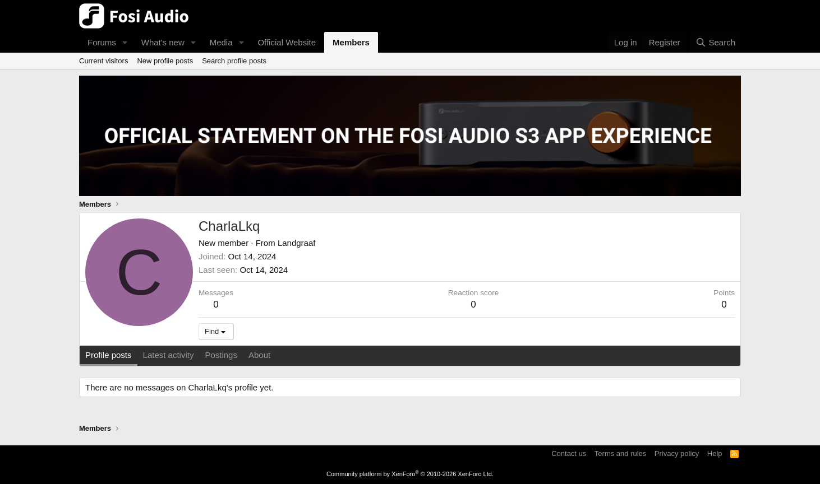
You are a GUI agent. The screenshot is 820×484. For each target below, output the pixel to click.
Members (351, 42)
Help (714, 453)
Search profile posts (234, 61)
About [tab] (259, 355)
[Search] (715, 42)
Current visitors (103, 61)
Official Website (286, 42)
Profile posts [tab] (108, 355)
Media (221, 42)
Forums (101, 42)
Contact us (568, 453)
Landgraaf (297, 243)
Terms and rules (620, 453)
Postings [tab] (221, 355)
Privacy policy (677, 453)
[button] (125, 42)
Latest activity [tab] (168, 355)
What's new (163, 42)
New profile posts (165, 61)
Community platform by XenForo (410, 474)
